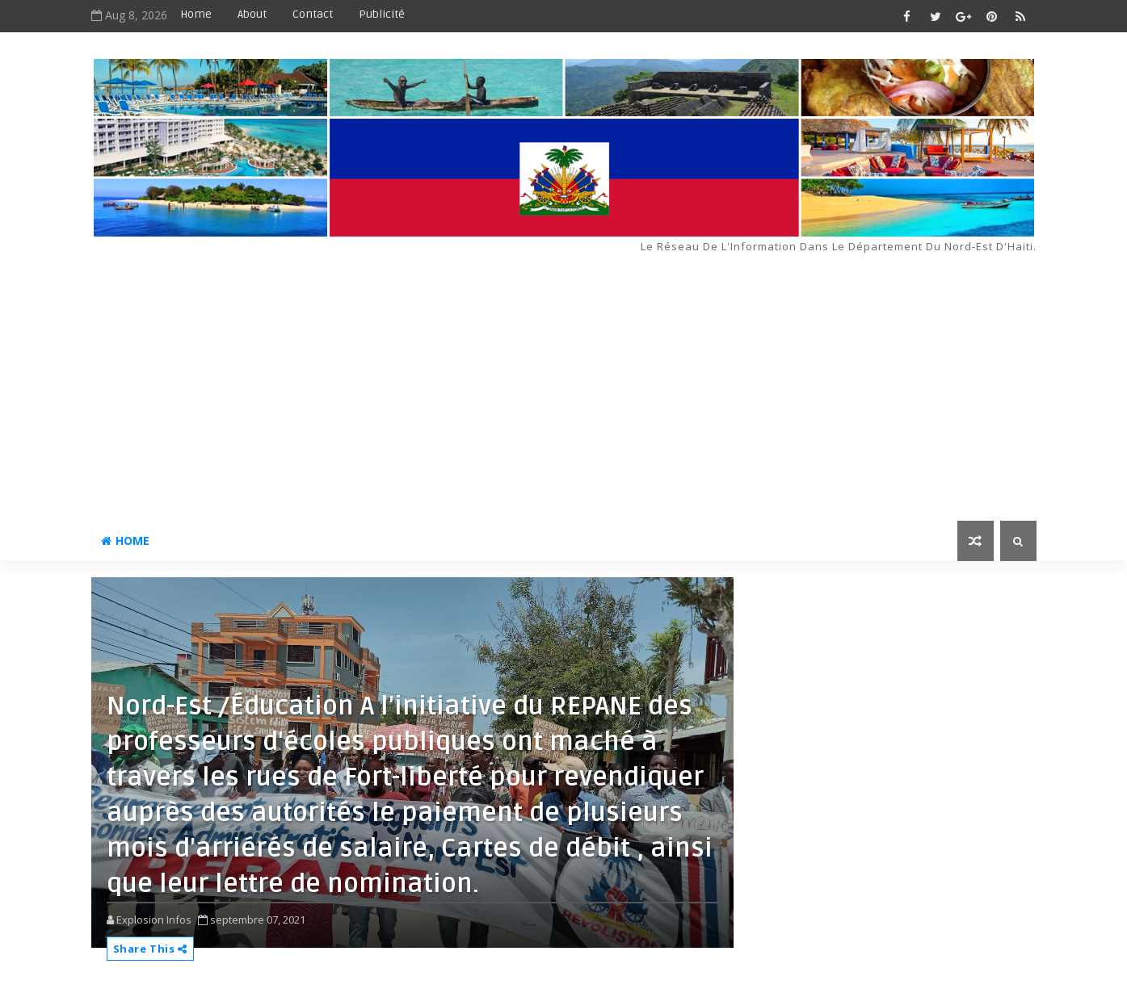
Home (196, 14)
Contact (312, 14)
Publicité (382, 14)
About (252, 14)
